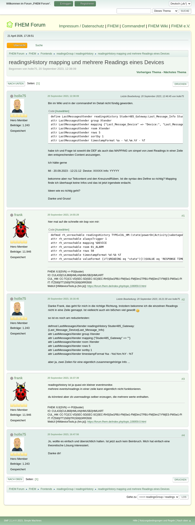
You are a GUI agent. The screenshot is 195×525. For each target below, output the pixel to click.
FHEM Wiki (158, 26)
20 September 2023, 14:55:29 (63, 214)
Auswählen (62, 111)
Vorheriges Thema (149, 72)
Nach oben (15, 479)
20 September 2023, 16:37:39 (63, 378)
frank (18, 215)
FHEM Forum (30, 25)
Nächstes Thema (175, 72)
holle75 (20, 96)
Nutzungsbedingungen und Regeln (157, 520)
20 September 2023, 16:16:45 (63, 298)
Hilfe (135, 520)
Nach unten (15, 83)
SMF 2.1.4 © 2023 (13, 520)
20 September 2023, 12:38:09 (63, 96)
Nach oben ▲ (184, 520)
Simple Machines (33, 520)
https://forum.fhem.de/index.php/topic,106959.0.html (116, 286)
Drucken (180, 84)
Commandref (133, 26)
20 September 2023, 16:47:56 (63, 434)
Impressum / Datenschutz (81, 26)
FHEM (113, 26)
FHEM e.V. (180, 26)
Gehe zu (131, 496)
